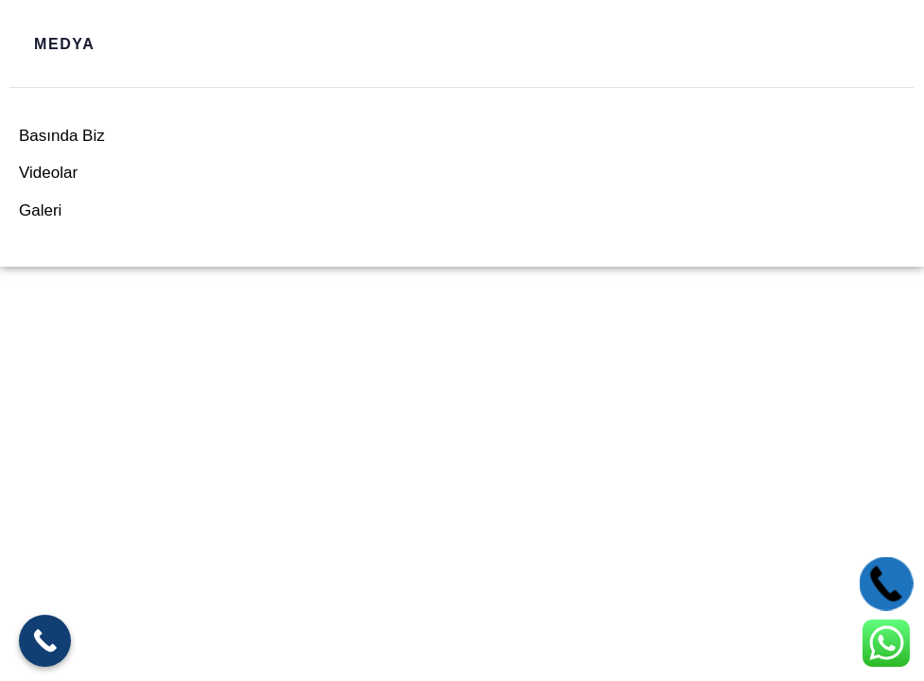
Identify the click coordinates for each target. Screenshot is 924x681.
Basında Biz (62, 136)
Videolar (48, 173)
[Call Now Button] (45, 641)
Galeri (40, 210)
